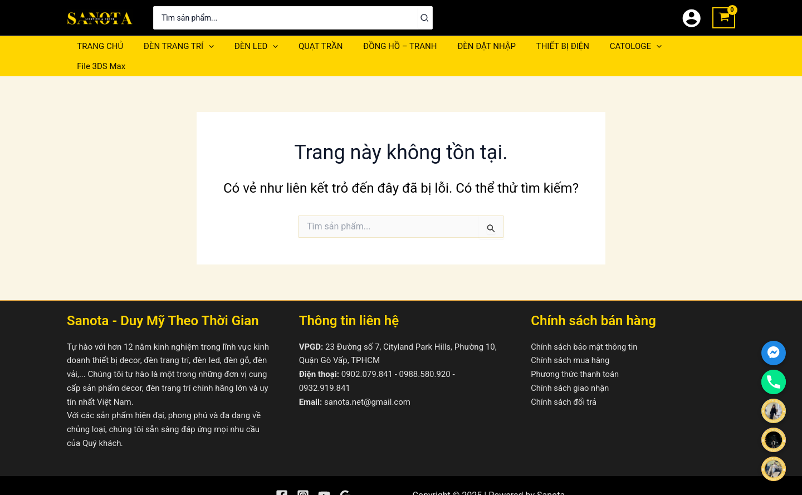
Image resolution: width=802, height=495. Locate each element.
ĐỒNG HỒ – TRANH (383, 46)
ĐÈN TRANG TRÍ (173, 46)
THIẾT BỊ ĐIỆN (538, 46)
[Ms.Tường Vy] (773, 411)
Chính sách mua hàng (571, 341)
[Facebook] (282, 476)
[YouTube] (324, 476)
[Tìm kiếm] (425, 18)
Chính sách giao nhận (570, 368)
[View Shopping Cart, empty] (723, 18)
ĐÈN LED (246, 46)
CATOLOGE (608, 46)
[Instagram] (303, 476)
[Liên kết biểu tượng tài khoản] (691, 18)
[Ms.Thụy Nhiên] (773, 469)
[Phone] (773, 382)
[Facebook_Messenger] (773, 353)
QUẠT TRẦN (308, 46)
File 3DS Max (675, 46)
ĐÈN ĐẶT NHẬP (466, 46)
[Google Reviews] (345, 476)
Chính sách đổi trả (564, 382)
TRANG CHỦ (98, 46)
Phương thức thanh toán (575, 354)
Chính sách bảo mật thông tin (585, 327)
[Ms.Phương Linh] (773, 440)
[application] (203, 46)
